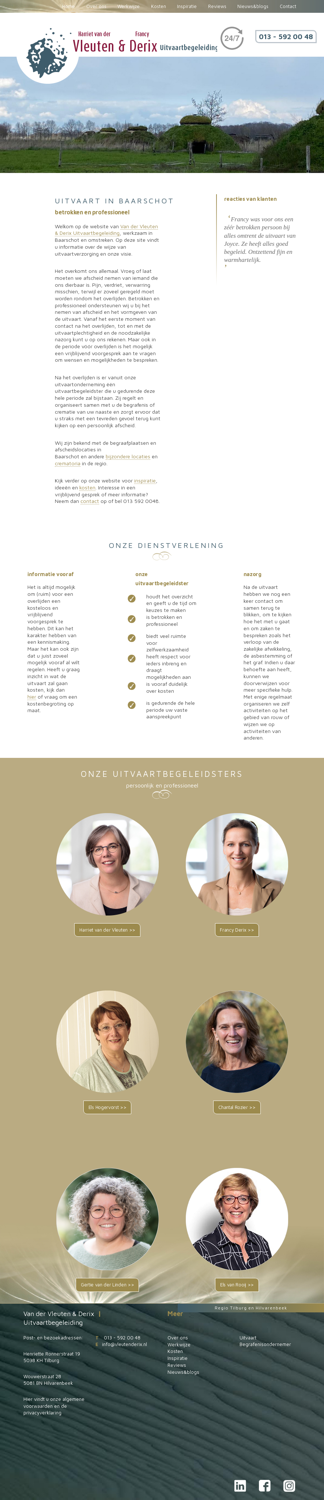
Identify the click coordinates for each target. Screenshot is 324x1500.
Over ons (96, 6)
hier (31, 696)
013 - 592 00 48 (286, 36)
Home (68, 6)
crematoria (67, 463)
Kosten (158, 6)
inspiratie (145, 480)
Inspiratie (187, 6)
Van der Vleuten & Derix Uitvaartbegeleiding (106, 229)
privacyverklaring (42, 1413)
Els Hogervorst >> (107, 1107)
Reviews (217, 6)
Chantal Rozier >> (237, 1107)
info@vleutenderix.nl (124, 1344)
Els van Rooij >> (237, 1284)
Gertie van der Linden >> (107, 1284)
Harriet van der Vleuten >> (107, 930)
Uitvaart (248, 1338)
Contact (288, 6)
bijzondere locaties (128, 456)
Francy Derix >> (237, 930)
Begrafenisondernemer (265, 1344)
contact (89, 501)
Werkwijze (128, 6)
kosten (87, 487)
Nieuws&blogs (252, 6)
